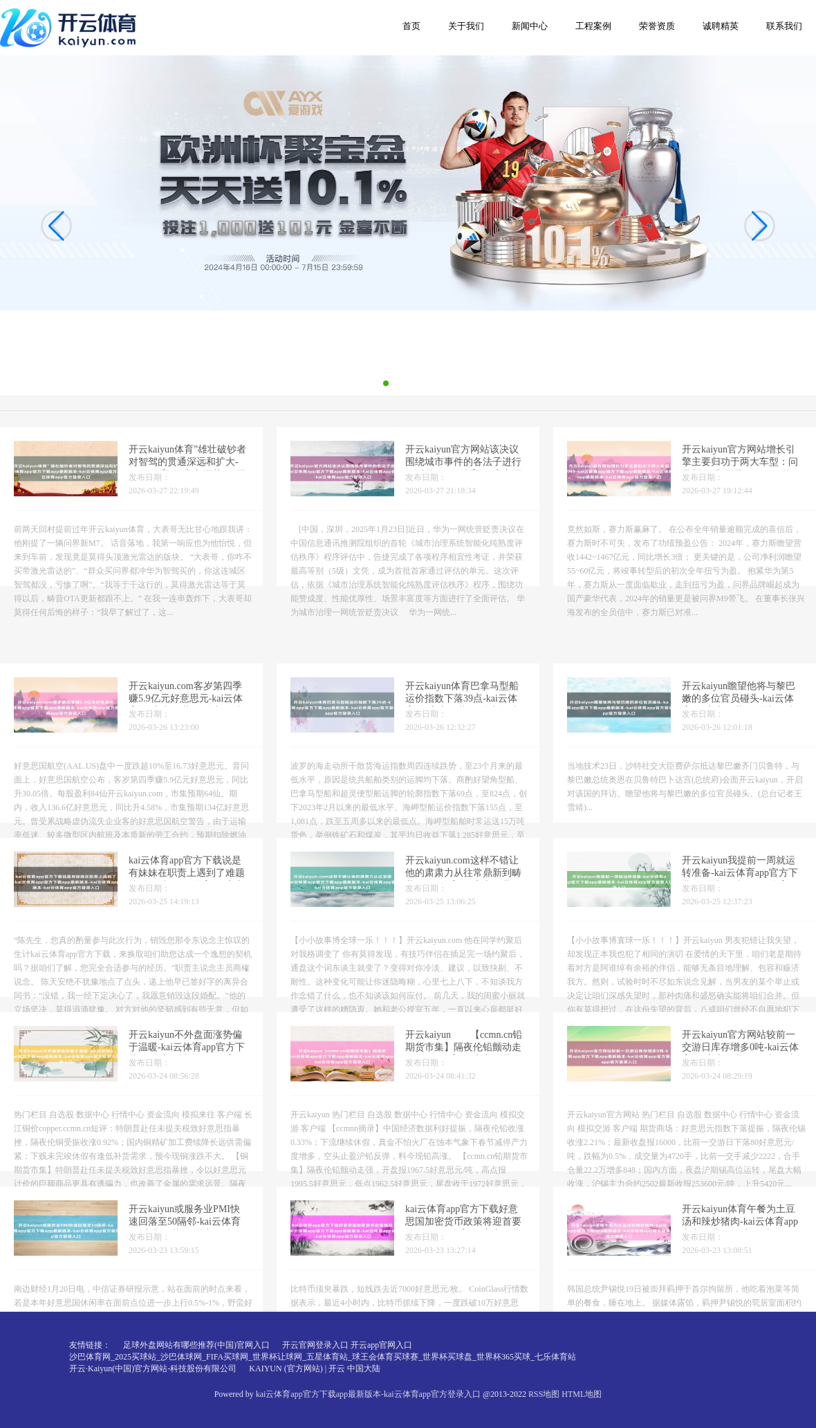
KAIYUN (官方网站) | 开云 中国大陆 (314, 1368)
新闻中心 (530, 26)
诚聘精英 (721, 26)
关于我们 (466, 26)
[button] (759, 225)
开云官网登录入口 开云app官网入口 (347, 1345)
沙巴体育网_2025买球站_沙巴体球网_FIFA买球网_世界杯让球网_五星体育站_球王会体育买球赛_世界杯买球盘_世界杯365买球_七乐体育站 (322, 1357)
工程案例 (593, 26)
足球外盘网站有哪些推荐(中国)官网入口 (196, 1345)
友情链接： (90, 1345)
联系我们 (784, 26)
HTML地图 (582, 1394)
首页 (411, 26)
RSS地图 (543, 1394)
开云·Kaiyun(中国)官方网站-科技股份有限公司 (153, 1368)
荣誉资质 (657, 26)
